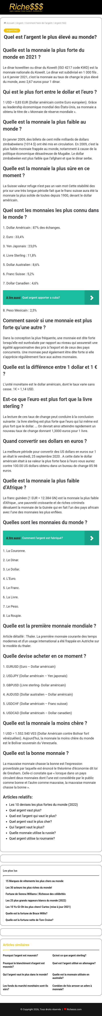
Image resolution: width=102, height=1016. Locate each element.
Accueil (9, 23)
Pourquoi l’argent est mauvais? (20, 955)
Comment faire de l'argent (38, 23)
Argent (19, 23)
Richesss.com (74, 1009)
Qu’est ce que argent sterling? (69, 955)
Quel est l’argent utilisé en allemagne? (74, 963)
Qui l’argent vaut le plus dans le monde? (25, 974)
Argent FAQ (60, 23)
